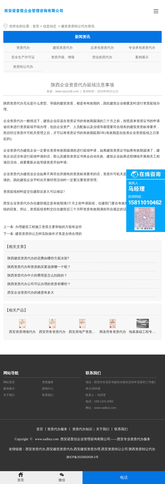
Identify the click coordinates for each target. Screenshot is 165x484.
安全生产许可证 (23, 57)
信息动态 (49, 26)
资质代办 (23, 47)
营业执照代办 (102, 57)
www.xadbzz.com (105, 408)
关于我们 (9, 395)
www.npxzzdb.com (67, 91)
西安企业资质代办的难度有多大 (30, 292)
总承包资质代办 (102, 47)
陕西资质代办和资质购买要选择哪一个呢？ (39, 267)
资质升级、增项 (62, 57)
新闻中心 (47, 388)
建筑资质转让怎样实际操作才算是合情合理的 (48, 234)
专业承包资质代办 (142, 47)
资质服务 (47, 382)
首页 (36, 26)
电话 (124, 477)
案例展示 (142, 57)
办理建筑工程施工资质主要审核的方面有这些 (48, 227)
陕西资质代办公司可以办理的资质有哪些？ (39, 284)
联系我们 (47, 395)
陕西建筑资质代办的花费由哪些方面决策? (38, 258)
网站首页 (9, 382)
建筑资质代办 (63, 47)
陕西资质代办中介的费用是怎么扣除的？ (37, 275)
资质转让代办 (23, 67)
